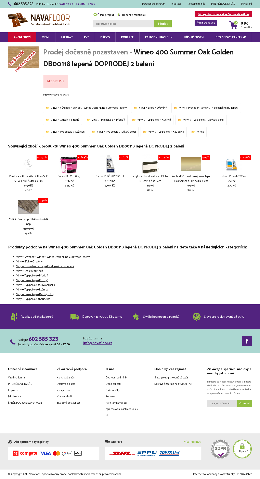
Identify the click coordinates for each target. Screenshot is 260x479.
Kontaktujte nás (196, 4)
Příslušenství (194, 37)
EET (108, 415)
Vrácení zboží (64, 396)
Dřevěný (162, 108)
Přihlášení (246, 4)
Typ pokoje (107, 120)
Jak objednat (15, 396)
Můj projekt (103, 15)
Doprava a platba (66, 384)
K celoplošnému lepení (225, 108)
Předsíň (120, 120)
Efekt (151, 108)
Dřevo (105, 37)
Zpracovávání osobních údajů (122, 409)
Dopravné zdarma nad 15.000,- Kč (173, 384)
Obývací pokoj (216, 120)
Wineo (76, 108)
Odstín (64, 120)
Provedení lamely (198, 108)
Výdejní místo (64, 390)
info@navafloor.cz (97, 343)
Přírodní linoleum (158, 37)
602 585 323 (43, 339)
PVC (86, 37)
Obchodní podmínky (117, 378)
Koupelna (178, 132)
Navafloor (39, 14)
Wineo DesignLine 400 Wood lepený (105, 108)
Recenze (110, 396)
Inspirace (176, 4)
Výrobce (65, 108)
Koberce (127, 37)
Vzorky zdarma (16, 378)
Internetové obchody (205, 474)
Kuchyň (166, 120)
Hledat (163, 23)
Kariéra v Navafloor (116, 403)
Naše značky (113, 390)
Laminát (67, 37)
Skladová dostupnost (68, 403)
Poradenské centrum (153, 4)
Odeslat (244, 403)
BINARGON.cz (244, 474)
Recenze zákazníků (131, 15)
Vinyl (46, 37)
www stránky (227, 474)
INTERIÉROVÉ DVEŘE (223, 4)
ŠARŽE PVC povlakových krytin (25, 403)
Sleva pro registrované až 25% (171, 378)
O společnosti (113, 384)
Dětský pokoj (128, 132)
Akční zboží (22, 37)
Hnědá (75, 120)
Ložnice (79, 132)
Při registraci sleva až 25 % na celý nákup (222, 14)
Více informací (192, 442)
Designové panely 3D (231, 37)
